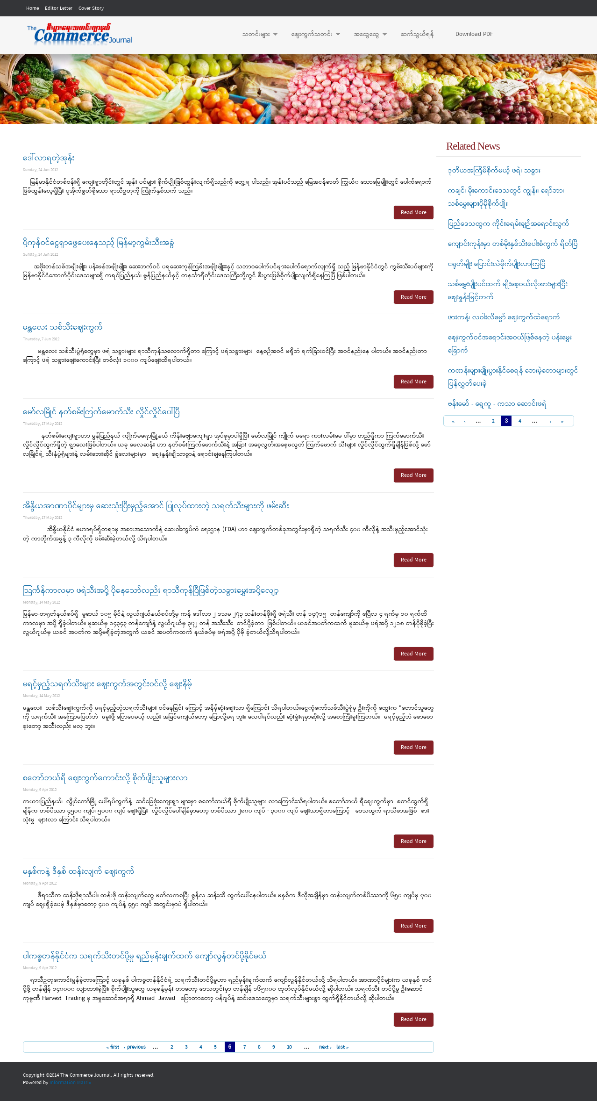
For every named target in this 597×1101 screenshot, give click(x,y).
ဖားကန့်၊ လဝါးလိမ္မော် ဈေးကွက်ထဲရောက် (504, 317)
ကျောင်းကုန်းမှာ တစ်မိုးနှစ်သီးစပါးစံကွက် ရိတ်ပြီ (513, 244)
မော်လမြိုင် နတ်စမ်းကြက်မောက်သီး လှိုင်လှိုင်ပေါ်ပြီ (101, 412)
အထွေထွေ (366, 34)
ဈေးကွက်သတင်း (311, 34)
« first (112, 1047)
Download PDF (474, 34)
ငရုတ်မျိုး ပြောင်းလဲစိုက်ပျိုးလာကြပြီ (497, 264)
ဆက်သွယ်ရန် (417, 34)
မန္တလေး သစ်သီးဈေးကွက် (63, 327)
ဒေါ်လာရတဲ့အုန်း (49, 158)
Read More (413, 212)
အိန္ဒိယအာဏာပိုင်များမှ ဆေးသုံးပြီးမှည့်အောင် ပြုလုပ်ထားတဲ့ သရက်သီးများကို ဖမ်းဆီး (156, 506)
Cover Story (91, 8)
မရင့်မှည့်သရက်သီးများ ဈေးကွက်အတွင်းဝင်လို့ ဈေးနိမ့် (107, 684)
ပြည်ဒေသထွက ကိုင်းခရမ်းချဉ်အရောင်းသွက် (508, 224)
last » (342, 1047)
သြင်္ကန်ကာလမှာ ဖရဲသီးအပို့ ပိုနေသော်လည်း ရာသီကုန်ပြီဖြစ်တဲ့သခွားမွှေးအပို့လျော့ (151, 590)
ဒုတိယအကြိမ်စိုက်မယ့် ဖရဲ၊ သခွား (494, 170)
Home (32, 8)
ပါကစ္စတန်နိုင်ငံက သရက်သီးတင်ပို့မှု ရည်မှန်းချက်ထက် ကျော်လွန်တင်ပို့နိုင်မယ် (145, 956)
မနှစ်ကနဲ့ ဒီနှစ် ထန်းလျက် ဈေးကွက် (79, 871)
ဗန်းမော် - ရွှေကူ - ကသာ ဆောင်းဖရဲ (497, 404)
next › (325, 1047)
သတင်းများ (255, 34)
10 (289, 1047)
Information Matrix (70, 1083)
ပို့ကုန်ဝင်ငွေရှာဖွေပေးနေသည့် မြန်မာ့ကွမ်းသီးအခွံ (98, 243)
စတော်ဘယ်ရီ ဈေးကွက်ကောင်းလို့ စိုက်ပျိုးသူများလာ (105, 778)
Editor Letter (58, 8)
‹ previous (135, 1047)
